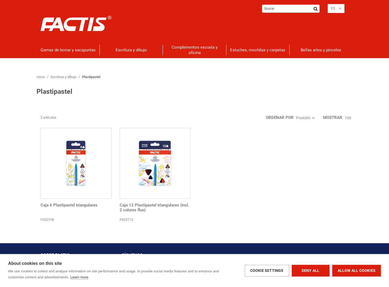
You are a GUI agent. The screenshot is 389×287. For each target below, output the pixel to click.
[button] (336, 8)
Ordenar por (280, 117)
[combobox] (291, 9)
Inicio (41, 77)
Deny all (311, 270)
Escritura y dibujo (64, 77)
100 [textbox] (348, 118)
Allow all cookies (356, 270)
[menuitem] (68, 50)
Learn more (79, 277)
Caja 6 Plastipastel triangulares (69, 205)
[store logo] (76, 23)
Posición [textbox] (303, 118)
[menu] (194, 50)
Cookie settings (267, 270)
